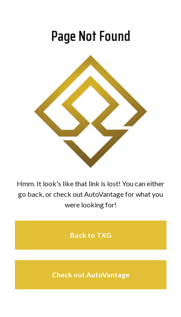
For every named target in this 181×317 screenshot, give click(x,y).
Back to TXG (90, 235)
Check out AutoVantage (90, 274)
